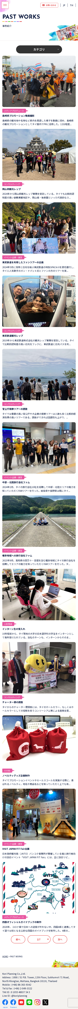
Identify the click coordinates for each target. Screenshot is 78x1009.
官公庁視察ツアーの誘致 (14, 409)
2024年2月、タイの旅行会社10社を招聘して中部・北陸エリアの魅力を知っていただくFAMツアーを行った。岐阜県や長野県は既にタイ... (39, 488)
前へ (18, 939)
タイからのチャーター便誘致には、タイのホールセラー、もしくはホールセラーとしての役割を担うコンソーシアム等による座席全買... (38, 708)
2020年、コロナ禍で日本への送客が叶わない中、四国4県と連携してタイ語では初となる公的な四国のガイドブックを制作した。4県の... (38, 928)
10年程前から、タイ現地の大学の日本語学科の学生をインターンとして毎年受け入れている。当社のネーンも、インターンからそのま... (38, 635)
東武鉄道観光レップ (12, 335)
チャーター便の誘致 (12, 702)
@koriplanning (19, 995)
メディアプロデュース (14, 110)
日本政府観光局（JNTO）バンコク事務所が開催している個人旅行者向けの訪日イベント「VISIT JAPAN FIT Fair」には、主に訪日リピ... (38, 855)
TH (71, 5)
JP (64, 5)
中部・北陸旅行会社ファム (16, 482)
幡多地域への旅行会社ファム (17, 555)
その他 (7, 770)
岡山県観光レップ (11, 189)
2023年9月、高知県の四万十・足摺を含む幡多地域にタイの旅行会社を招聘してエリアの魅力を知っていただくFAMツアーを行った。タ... (38, 562)
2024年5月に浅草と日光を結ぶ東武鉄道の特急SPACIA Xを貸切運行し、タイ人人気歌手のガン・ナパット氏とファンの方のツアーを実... (39, 269)
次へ (60, 939)
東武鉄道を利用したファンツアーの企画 (23, 262)
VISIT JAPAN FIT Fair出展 (15, 848)
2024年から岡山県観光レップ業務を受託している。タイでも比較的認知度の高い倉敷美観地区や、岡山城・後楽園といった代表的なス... (38, 195)
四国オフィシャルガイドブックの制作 (21, 922)
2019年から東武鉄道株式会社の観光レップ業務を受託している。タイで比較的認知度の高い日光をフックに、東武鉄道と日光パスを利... (38, 342)
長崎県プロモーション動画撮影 (18, 115)
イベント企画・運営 (13, 257)
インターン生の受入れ (13, 629)
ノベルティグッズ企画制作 (16, 775)
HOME (5, 956)
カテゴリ (39, 49)
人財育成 (8, 624)
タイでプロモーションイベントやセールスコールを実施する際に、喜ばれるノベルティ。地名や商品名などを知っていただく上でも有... (38, 782)
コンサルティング (12, 184)
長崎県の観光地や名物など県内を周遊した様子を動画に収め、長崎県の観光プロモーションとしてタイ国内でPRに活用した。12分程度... (38, 122)
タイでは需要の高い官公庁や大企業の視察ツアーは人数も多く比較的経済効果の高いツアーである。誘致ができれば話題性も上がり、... (39, 415)
